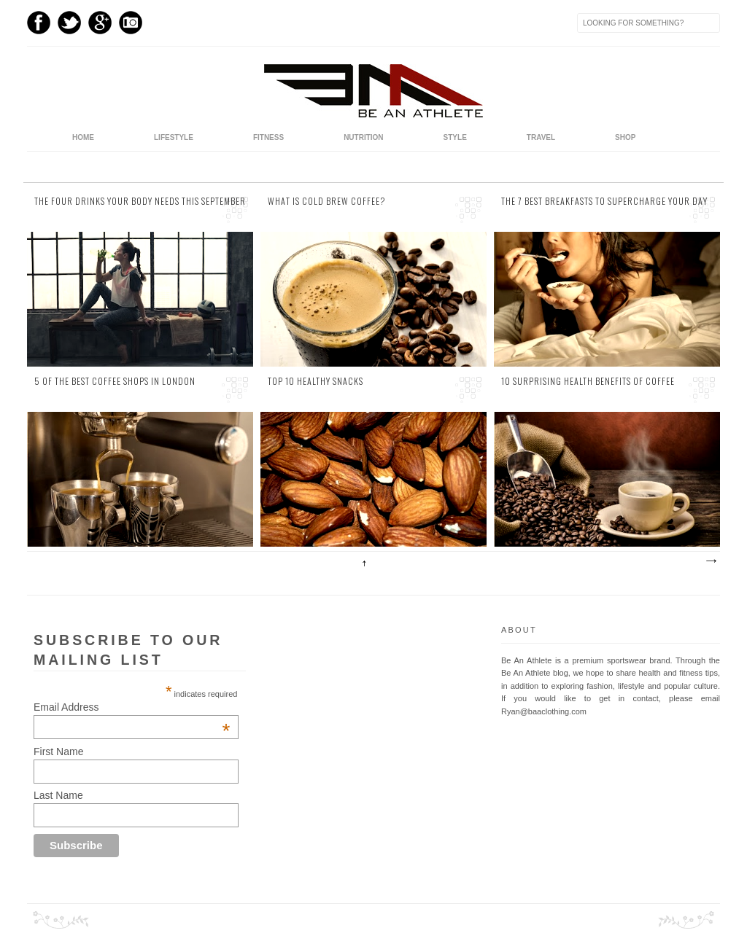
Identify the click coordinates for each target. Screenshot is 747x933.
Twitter (69, 22)
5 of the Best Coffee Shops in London (115, 381)
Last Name (58, 795)
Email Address (132, 707)
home (83, 137)
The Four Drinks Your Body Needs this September (140, 201)
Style (455, 137)
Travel (541, 137)
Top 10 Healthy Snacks (315, 381)
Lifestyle (173, 137)
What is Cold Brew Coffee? (326, 201)
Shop (625, 137)
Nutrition (363, 137)
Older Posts (710, 561)
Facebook (38, 22)
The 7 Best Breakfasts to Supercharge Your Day (604, 201)
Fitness (268, 137)
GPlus (100, 22)
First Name (58, 751)
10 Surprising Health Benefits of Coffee (588, 381)
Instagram (130, 22)
